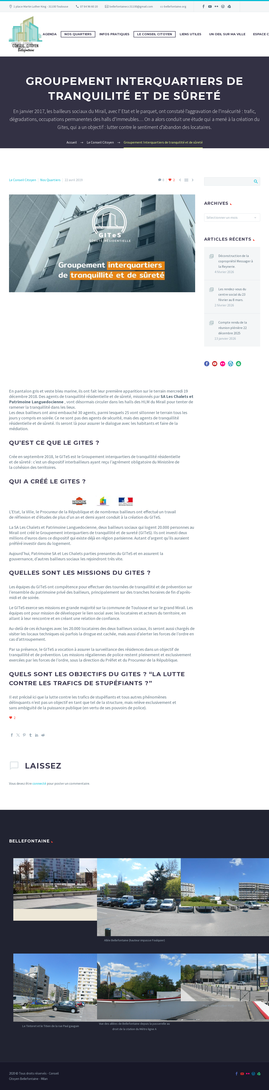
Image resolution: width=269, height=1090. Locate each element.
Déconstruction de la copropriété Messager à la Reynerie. (235, 261)
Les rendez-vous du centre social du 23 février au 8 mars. (232, 294)
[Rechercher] (232, 181)
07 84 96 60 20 (89, 6)
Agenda (50, 34)
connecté (39, 783)
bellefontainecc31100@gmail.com (131, 6)
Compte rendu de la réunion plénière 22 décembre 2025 (232, 327)
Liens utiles (190, 34)
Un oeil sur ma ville (227, 34)
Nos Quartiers (78, 34)
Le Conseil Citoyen (154, 34)
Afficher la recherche (255, 181)
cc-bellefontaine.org (173, 6)
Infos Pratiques (114, 34)
